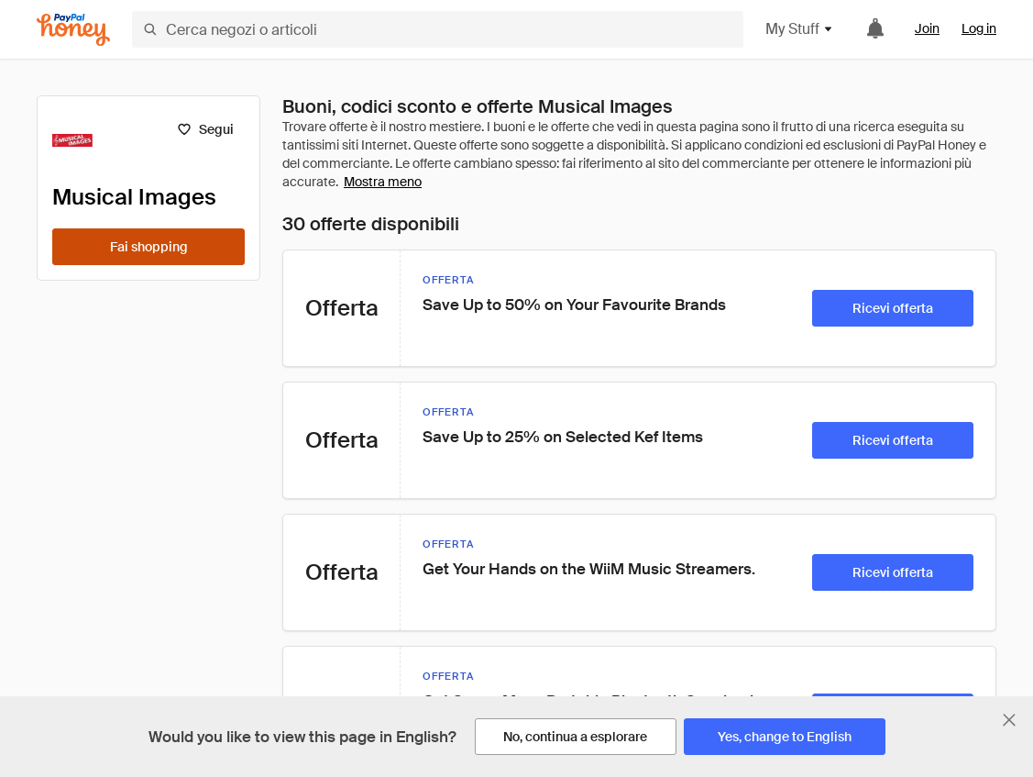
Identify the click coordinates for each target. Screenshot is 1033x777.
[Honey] (73, 30)
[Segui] (205, 129)
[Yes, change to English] (784, 736)
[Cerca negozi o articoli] (437, 29)
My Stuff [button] (799, 29)
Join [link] (927, 28)
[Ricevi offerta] (892, 308)
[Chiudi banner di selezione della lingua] (1009, 720)
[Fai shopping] (148, 246)
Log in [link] (979, 28)
